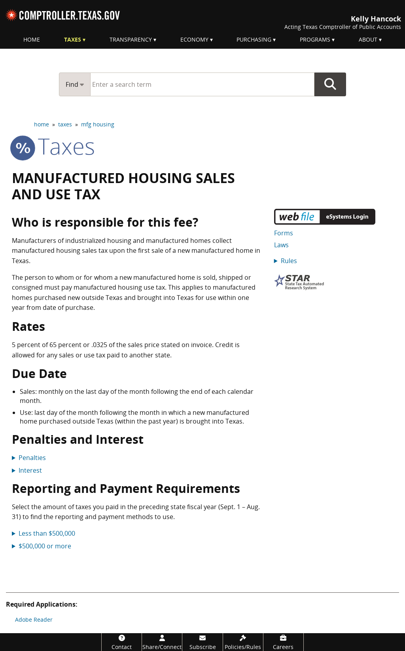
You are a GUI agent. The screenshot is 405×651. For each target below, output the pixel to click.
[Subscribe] (202, 642)
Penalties (32, 457)
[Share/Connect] (162, 642)
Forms (283, 233)
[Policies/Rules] (243, 642)
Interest (30, 470)
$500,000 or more (45, 546)
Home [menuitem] (31, 39)
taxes (65, 124)
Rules (289, 260)
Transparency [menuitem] (131, 39)
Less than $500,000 (47, 533)
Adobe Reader (34, 619)
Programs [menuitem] (315, 39)
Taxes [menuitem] (72, 39)
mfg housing (97, 124)
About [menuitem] (368, 39)
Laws (281, 245)
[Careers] (283, 642)
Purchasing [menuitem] (254, 39)
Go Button (330, 84)
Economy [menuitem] (194, 39)
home (41, 124)
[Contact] (122, 642)
